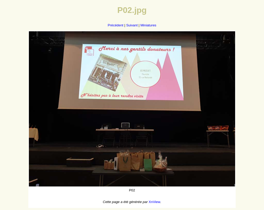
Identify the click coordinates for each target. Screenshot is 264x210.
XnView (154, 202)
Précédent (115, 25)
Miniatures (148, 25)
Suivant (131, 25)
